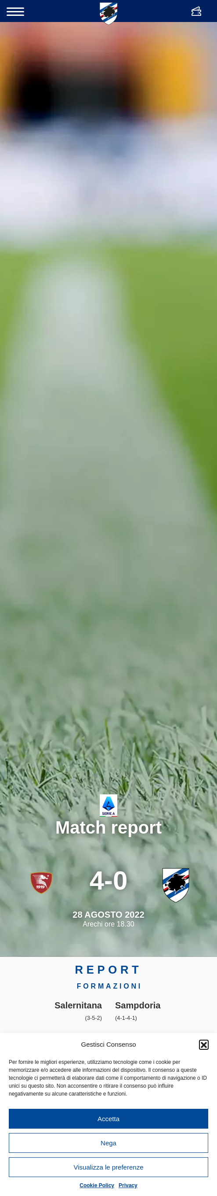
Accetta (108, 1118)
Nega (108, 1143)
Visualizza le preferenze (109, 1167)
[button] (203, 1044)
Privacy (128, 1185)
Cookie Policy (97, 1185)
